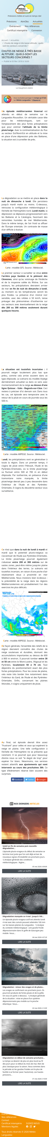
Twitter (29, 779)
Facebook (17, 779)
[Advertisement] (24, 169)
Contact (5, 1120)
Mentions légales (10, 1126)
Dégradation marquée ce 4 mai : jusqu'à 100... (23, 916)
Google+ (41, 779)
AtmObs (25, 21)
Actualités (37, 21)
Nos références (32, 26)
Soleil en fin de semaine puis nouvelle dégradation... (20, 847)
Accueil (5, 40)
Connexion (36, 30)
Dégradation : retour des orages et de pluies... (23, 987)
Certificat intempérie (17, 30)
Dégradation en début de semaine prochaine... (24, 1058)
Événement (15, 26)
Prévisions (11, 21)
